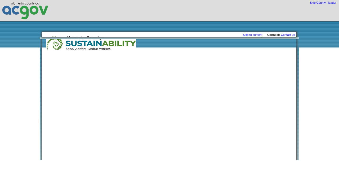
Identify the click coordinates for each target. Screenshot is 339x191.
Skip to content (252, 34)
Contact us (288, 34)
